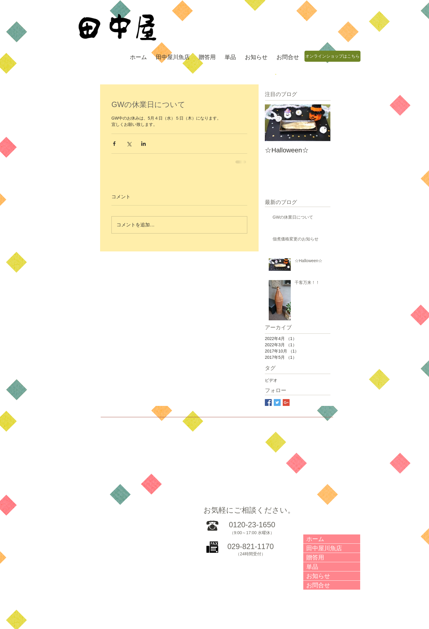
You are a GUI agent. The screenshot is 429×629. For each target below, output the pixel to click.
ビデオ (271, 380)
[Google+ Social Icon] (286, 402)
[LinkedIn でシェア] (143, 143)
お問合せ (318, 585)
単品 (312, 566)
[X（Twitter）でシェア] (129, 143)
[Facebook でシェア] (114, 143)
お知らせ (318, 576)
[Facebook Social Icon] (268, 402)
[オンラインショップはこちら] (332, 56)
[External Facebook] (276, 473)
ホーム (315, 539)
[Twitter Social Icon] (277, 402)
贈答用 (315, 557)
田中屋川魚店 (324, 548)
